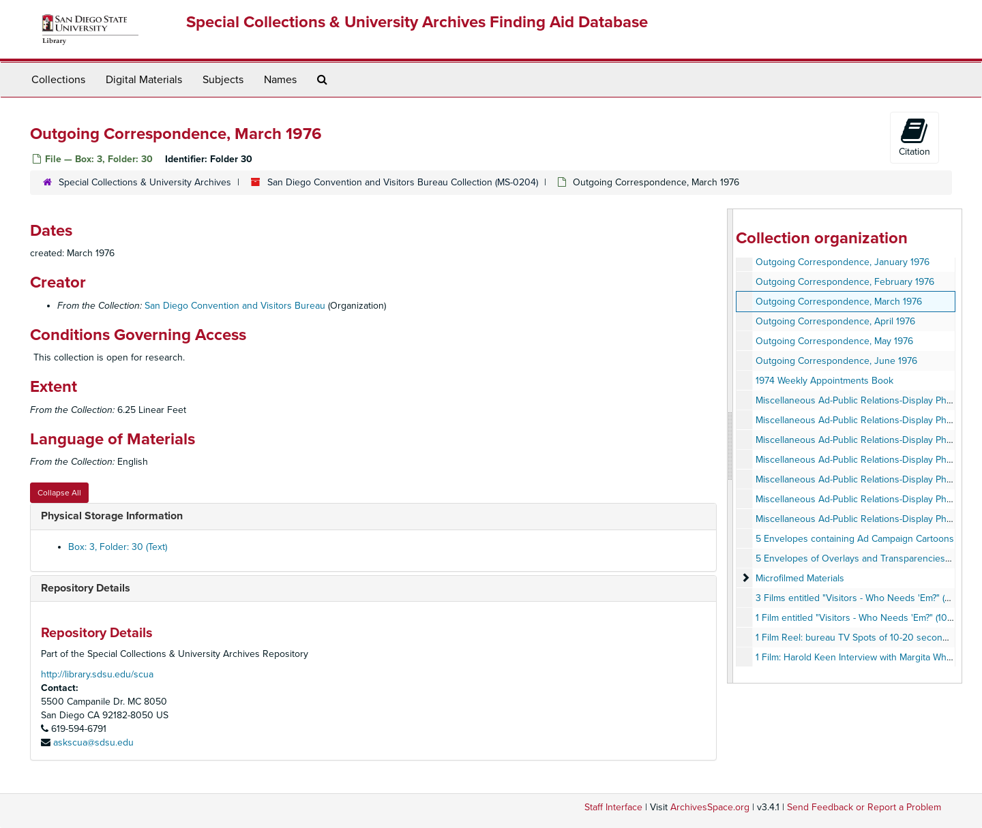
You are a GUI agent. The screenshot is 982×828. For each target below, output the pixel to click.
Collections (58, 80)
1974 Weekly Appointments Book (824, 380)
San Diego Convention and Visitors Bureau (235, 305)
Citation (914, 137)
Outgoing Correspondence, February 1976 (845, 282)
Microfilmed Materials (800, 578)
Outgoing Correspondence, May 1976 (834, 341)
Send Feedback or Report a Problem (864, 807)
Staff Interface (613, 807)
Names (280, 80)
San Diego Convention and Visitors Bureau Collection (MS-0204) (402, 182)
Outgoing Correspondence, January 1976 (842, 262)
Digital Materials (144, 80)
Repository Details (85, 588)
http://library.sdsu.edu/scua (97, 674)
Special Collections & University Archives (145, 182)
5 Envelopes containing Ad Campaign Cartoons (855, 539)
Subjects (223, 80)
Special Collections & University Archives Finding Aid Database (417, 22)
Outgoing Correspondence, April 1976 (835, 321)
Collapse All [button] (59, 492)
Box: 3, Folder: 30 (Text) (117, 547)
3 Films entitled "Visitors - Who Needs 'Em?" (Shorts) (865, 598)
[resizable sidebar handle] (730, 446)
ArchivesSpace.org (709, 807)
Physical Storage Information (112, 516)
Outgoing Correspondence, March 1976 (839, 301)
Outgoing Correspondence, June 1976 (836, 361)
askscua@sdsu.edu (93, 742)
